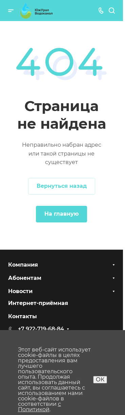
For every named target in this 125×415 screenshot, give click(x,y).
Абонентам (24, 278)
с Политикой (39, 407)
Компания (23, 264)
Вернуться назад (62, 186)
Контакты (22, 316)
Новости (20, 291)
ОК (100, 379)
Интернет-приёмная (38, 303)
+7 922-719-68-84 (41, 329)
